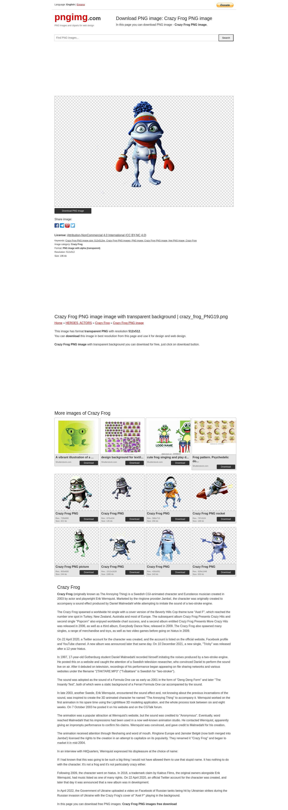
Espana (81, 4)
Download (89, 463)
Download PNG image (73, 211)
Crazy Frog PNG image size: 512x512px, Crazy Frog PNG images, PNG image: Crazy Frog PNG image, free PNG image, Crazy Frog (131, 240)
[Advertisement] (144, 70)
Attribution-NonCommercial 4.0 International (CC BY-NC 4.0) (106, 235)
